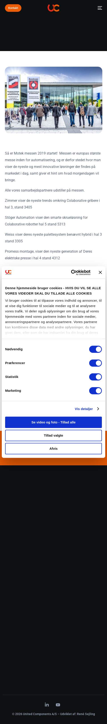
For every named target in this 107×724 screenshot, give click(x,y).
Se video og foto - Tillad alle (53, 422)
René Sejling (86, 714)
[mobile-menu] (98, 8)
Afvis (53, 448)
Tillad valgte (53, 435)
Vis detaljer (84, 409)
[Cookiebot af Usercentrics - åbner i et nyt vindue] (71, 272)
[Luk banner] (100, 272)
